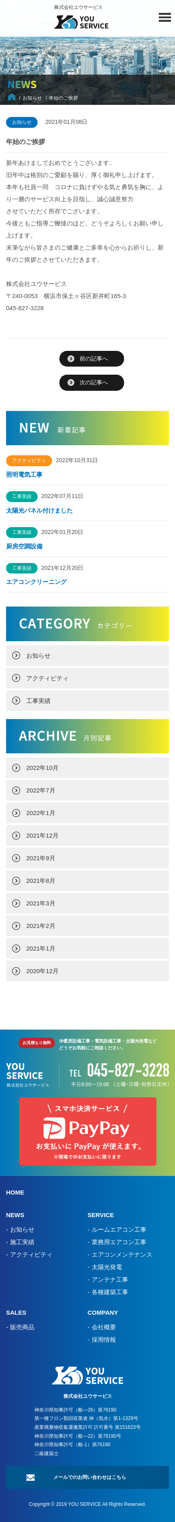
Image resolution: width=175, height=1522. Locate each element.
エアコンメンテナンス (122, 1254)
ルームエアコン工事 (119, 1229)
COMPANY (103, 1312)
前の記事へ (94, 358)
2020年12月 (42, 970)
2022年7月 (40, 790)
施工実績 (22, 1241)
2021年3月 (40, 903)
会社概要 (104, 1327)
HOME (15, 1192)
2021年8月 (40, 880)
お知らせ (38, 655)
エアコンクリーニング (36, 581)
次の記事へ (94, 382)
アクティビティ (47, 678)
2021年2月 (40, 925)
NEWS (15, 1214)
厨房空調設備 (27, 546)
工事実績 (38, 700)
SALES (16, 1312)
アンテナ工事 (110, 1279)
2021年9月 (40, 858)
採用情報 (104, 1339)
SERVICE (101, 1214)
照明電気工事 (24, 474)
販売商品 (22, 1327)
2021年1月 (40, 948)
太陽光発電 (107, 1266)
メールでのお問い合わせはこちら (89, 1477)
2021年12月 (42, 835)
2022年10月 (42, 767)
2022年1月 (40, 812)
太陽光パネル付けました (39, 510)
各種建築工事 (110, 1291)
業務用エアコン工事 (119, 1241)
